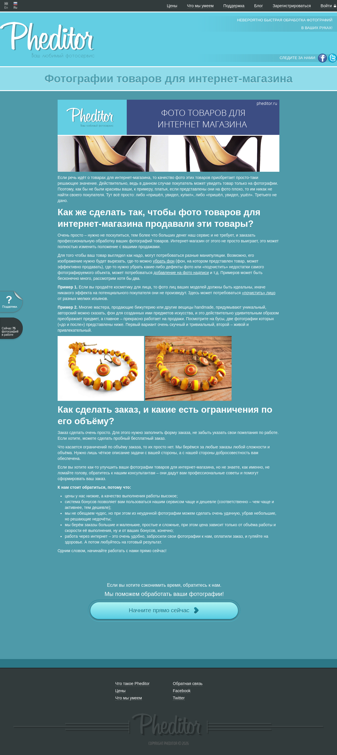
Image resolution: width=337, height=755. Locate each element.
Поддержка (234, 5)
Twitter (179, 698)
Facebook (181, 690)
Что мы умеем (200, 5)
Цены (172, 5)
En (6, 3)
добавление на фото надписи (181, 272)
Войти (329, 5)
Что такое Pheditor (132, 683)
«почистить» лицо (258, 292)
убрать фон (164, 261)
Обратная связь (187, 683)
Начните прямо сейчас (164, 610)
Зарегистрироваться (292, 5)
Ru (15, 3)
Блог (258, 5)
